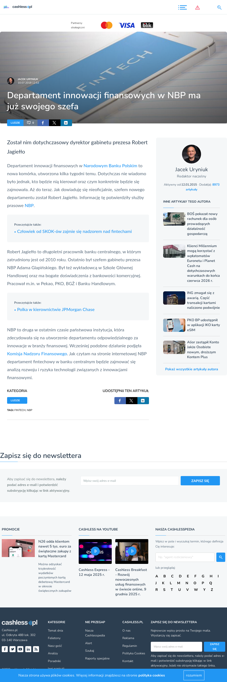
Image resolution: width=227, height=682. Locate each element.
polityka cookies (151, 675)
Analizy (53, 653)
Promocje (11, 529)
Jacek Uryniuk (28, 79)
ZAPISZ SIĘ (200, 480)
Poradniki (54, 661)
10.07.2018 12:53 (28, 83)
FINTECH (19, 410)
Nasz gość (55, 646)
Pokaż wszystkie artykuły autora (191, 369)
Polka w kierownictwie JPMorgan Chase (54, 309)
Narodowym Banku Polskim (110, 165)
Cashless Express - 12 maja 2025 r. (94, 572)
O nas (126, 630)
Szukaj (89, 651)
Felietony (54, 638)
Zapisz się (214, 646)
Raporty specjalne (97, 658)
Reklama (128, 638)
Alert (88, 643)
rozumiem (194, 675)
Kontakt (127, 661)
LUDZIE (15, 123)
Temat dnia (55, 630)
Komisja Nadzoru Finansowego (37, 353)
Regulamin (129, 646)
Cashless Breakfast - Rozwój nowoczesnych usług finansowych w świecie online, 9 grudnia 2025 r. (131, 582)
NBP (29, 205)
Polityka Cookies (133, 653)
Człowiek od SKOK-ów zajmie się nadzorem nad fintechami (73, 231)
